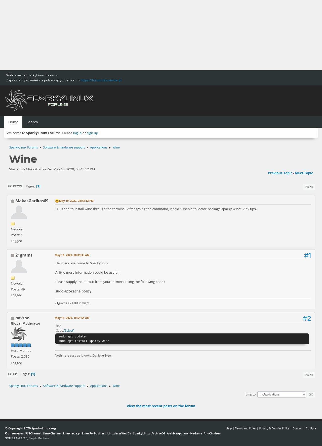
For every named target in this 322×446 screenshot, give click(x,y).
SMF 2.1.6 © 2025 (16, 438)
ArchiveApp (174, 433)
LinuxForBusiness (94, 433)
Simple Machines (39, 438)
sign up (92, 133)
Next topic (304, 173)
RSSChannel (33, 433)
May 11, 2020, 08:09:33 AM (72, 255)
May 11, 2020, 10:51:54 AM (72, 318)
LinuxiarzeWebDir (119, 433)
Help (229, 428)
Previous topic (280, 173)
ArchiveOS (158, 433)
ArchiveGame (193, 433)
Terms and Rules (245, 428)
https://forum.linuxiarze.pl (100, 80)
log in (77, 133)
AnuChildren (212, 433)
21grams (23, 255)
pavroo (22, 318)
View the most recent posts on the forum (161, 406)
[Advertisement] (151, 35)
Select (69, 330)
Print (309, 186)
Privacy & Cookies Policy (274, 428)
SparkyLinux (141, 433)
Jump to (250, 394)
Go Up (12, 374)
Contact (297, 428)
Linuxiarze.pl (71, 433)
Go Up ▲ (311, 428)
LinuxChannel (52, 433)
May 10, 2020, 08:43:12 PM (76, 201)
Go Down (15, 186)
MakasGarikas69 (31, 201)
